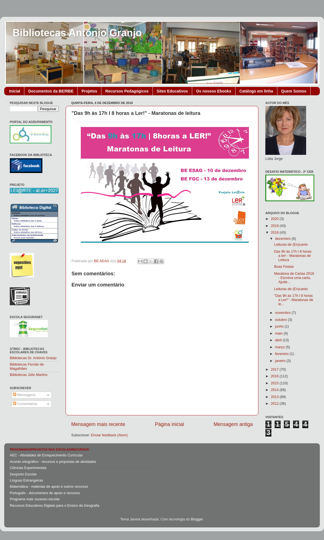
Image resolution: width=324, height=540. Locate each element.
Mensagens (24, 395)
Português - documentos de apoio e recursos (45, 493)
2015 (275, 383)
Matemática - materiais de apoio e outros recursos (49, 487)
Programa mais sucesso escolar (35, 499)
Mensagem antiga (233, 424)
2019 (275, 226)
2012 (275, 404)
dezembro (283, 239)
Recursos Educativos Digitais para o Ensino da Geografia (54, 506)
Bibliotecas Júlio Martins (28, 375)
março (280, 347)
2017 (275, 369)
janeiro (281, 361)
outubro (281, 320)
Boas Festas (284, 267)
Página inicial (169, 424)
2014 (275, 390)
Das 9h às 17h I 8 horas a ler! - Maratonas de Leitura (292, 256)
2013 (275, 397)
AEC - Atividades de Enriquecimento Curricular (46, 455)
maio (279, 333)
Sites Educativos (172, 91)
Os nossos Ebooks (213, 91)
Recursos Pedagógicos (127, 91)
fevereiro (282, 354)
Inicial (14, 91)
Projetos (89, 91)
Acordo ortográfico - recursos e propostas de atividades (53, 462)
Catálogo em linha (256, 91)
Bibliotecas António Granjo (77, 33)
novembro (283, 313)
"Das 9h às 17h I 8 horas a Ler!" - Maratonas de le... (293, 300)
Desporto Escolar (23, 474)
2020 (275, 219)
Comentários (25, 404)
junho (280, 326)
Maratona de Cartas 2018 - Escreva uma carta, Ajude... (294, 278)
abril (279, 340)
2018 (275, 233)
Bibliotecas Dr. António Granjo (33, 358)
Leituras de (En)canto (291, 245)
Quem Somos (293, 91)
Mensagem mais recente (98, 424)
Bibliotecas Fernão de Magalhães (27, 367)
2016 (275, 376)
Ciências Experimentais (28, 468)
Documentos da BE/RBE (50, 91)
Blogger (197, 519)
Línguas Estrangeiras (26, 480)
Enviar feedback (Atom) (109, 435)
